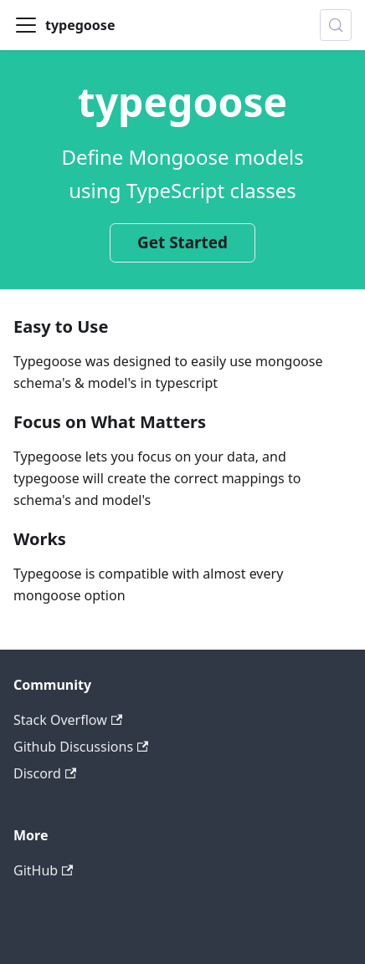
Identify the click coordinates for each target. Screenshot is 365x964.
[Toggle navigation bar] (26, 25)
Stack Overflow (67, 720)
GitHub (43, 870)
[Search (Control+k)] (336, 25)
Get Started (182, 242)
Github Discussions (80, 746)
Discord (44, 773)
